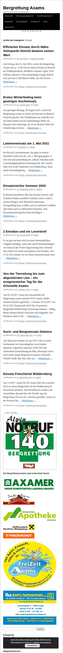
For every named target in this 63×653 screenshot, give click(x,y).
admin (36, 105)
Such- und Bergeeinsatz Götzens (27, 331)
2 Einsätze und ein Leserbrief (24, 231)
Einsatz (21, 87)
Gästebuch (35, 21)
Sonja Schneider (37, 59)
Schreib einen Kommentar (36, 87)
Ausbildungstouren (45, 16)
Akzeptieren (32, 646)
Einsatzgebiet (22, 21)
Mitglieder (9, 21)
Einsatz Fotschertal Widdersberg (27, 373)
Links (45, 21)
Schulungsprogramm (25, 16)
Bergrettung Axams (23, 7)
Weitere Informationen (42, 642)
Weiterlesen (10, 82)
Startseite (9, 16)
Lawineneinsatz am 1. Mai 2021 (26, 143)
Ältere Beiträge (10, 413)
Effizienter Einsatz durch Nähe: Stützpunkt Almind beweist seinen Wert (28, 51)
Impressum (9, 27)
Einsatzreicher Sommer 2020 (24, 185)
